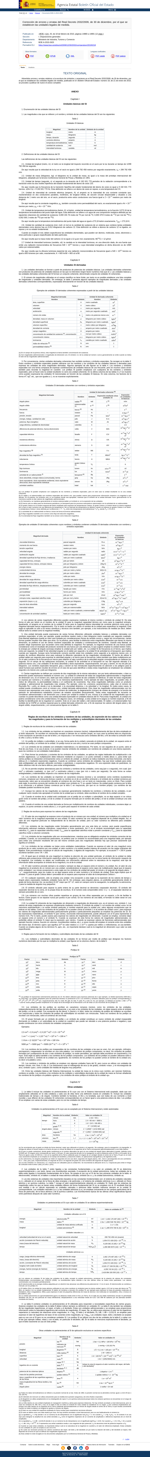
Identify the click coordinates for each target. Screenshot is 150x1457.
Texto (23, 67)
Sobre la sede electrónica (36, 1445)
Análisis (31, 67)
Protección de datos (78, 1445)
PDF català (100, 56)
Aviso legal (55, 1445)
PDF (32, 56)
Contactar (23, 1445)
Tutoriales (111, 1445)
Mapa (48, 1445)
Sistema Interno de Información (96, 1445)
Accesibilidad (65, 1445)
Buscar (37, 13)
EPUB (52, 56)
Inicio (31, 13)
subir (127, 1439)
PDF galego (121, 56)
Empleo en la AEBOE (123, 1445)
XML (72, 56)
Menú (112, 10)
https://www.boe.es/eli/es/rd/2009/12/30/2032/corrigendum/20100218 (67, 45)
